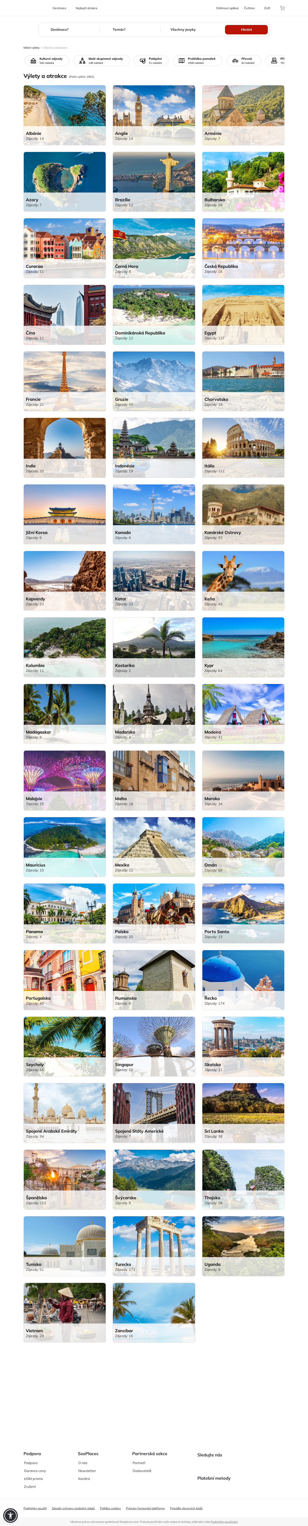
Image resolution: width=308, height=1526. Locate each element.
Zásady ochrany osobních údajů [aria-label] (73, 1508)
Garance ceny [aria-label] (35, 1467)
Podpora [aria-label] (31, 1459)
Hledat (246, 29)
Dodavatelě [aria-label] (142, 1467)
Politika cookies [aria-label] (110, 1508)
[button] (10, 1515)
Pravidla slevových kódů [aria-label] (186, 1508)
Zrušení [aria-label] (30, 1483)
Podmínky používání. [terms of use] (224, 1521)
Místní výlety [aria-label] (32, 47)
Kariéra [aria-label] (84, 1475)
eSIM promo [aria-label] (33, 1475)
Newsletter (87, 1467)
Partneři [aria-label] (139, 1459)
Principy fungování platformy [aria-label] (145, 1508)
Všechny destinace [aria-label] (55, 47)
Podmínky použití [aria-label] (35, 1508)
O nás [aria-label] (82, 1459)
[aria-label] (35, 8)
